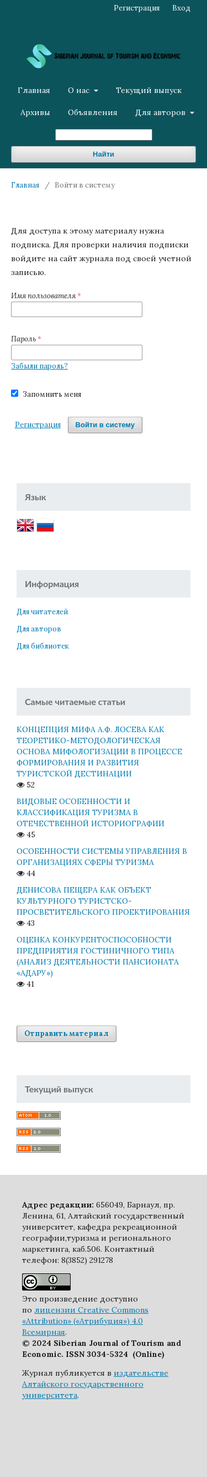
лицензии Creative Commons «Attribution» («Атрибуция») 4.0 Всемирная (85, 1321)
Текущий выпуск (149, 90)
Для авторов (161, 112)
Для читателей (42, 611)
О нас (80, 90)
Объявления (93, 112)
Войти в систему (105, 425)
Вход (181, 8)
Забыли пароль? (39, 366)
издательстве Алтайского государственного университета (95, 1384)
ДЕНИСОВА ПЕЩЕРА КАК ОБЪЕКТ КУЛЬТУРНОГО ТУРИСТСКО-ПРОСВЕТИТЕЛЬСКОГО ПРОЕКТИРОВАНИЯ (103, 901)
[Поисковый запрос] (103, 135)
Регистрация (137, 8)
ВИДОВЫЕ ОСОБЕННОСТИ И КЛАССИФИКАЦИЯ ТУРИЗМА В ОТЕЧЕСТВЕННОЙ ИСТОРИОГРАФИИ (90, 812)
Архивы (35, 112)
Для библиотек (43, 646)
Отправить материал (66, 1033)
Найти (103, 154)
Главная (34, 90)
